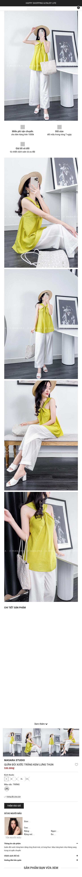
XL (22, 779)
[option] (12, 742)
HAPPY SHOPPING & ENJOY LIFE (41, 3)
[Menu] (6, 8)
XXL (27, 779)
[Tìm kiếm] (70, 8)
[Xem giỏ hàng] (76, 8)
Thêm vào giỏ (14, 806)
